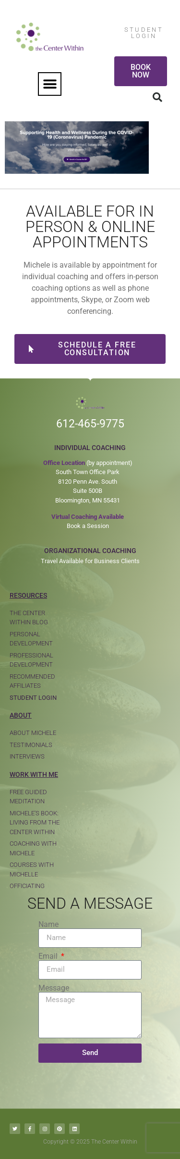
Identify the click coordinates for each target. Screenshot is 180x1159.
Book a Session (88, 525)
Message (53, 988)
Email (49, 956)
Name (48, 924)
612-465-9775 (90, 423)
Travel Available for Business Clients (90, 561)
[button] (49, 84)
